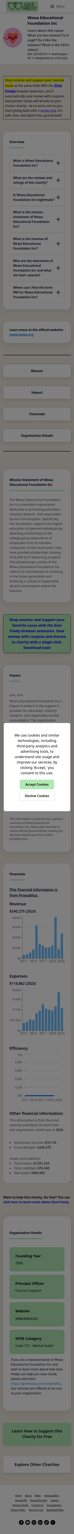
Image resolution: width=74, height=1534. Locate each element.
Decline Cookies (37, 796)
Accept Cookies (37, 784)
